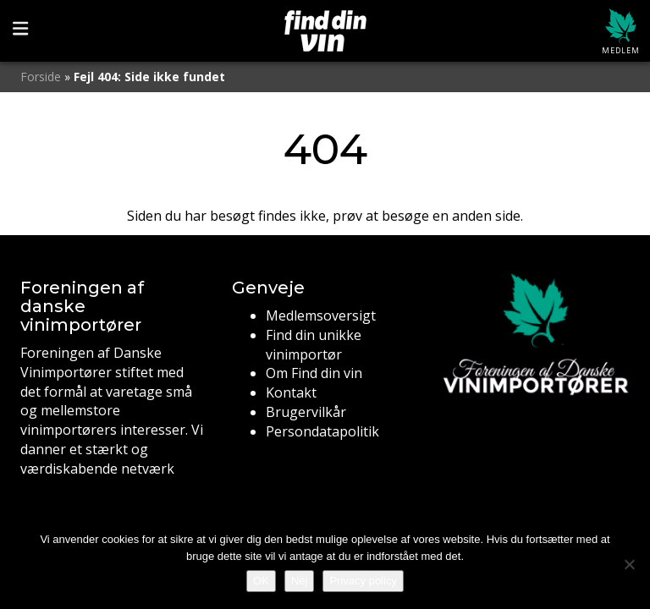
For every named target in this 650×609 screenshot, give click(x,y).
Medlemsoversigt (321, 315)
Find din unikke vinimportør (313, 345)
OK (261, 580)
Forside (40, 77)
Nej (299, 580)
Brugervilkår (306, 412)
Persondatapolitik (322, 431)
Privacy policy (362, 580)
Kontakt (291, 392)
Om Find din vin (314, 373)
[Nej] (628, 564)
